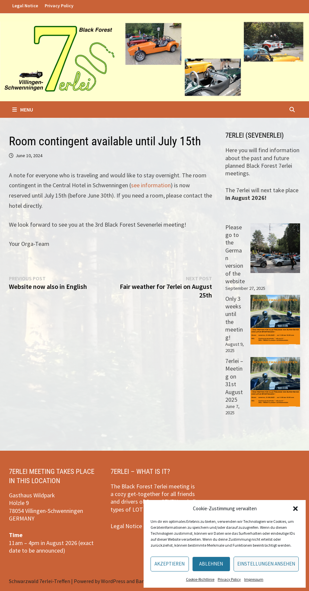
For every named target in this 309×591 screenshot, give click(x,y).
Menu (22, 109)
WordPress (113, 581)
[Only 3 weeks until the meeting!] (275, 319)
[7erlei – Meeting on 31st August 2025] (275, 382)
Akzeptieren (169, 564)
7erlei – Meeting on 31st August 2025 (234, 380)
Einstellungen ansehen (266, 564)
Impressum (253, 579)
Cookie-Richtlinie (200, 579)
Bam (141, 581)
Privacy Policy (229, 579)
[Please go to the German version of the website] (275, 248)
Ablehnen (211, 564)
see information (151, 185)
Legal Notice (25, 6)
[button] (295, 508)
